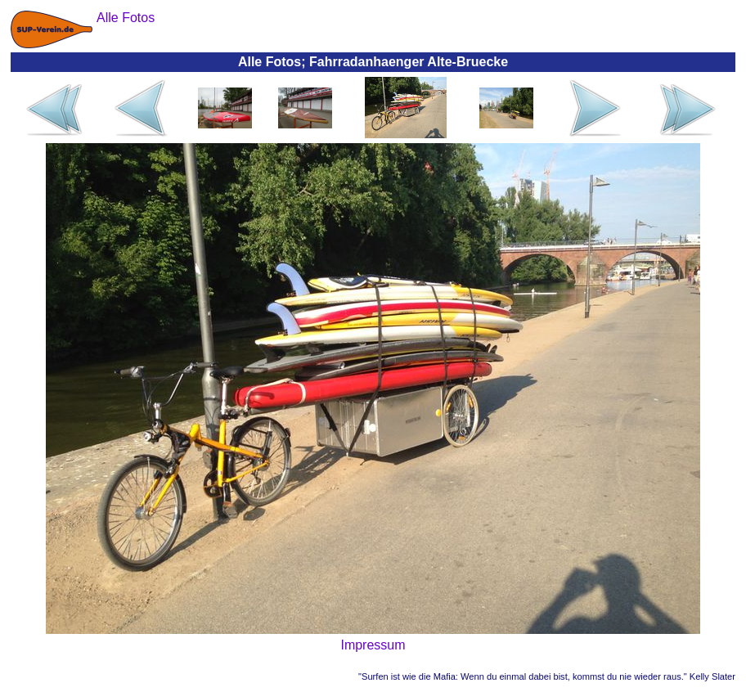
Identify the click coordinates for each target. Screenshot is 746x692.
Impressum (372, 645)
